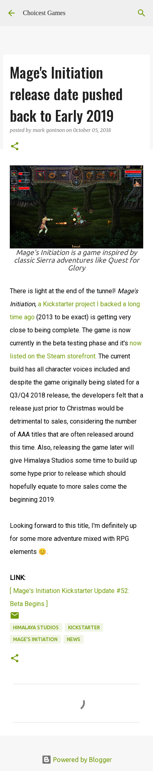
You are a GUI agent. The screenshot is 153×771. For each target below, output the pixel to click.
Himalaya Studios (36, 627)
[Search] (141, 13)
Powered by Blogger (77, 759)
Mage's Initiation (35, 639)
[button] (15, 146)
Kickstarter (84, 627)
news (73, 639)
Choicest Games (44, 12)
